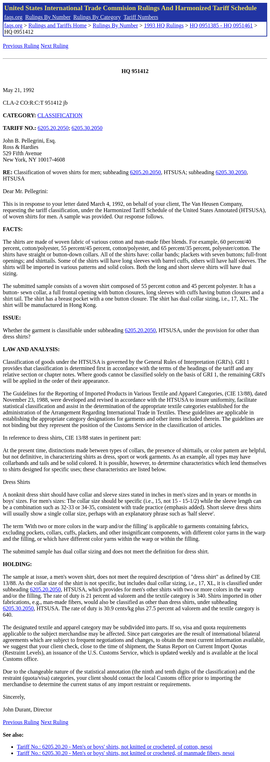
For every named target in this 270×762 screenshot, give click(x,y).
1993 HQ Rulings (164, 25)
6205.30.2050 (87, 128)
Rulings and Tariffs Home (57, 25)
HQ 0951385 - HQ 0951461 (221, 25)
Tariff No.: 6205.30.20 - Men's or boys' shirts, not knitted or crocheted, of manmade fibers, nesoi (125, 753)
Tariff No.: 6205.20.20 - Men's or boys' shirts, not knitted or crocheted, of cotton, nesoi (114, 747)
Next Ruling (55, 46)
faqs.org (13, 17)
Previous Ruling (21, 46)
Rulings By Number (48, 17)
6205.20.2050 (53, 128)
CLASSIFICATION (60, 115)
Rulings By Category (97, 17)
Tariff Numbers (140, 17)
